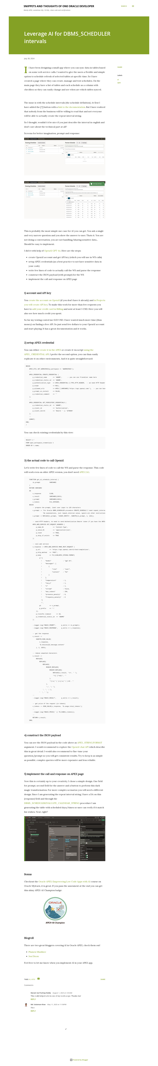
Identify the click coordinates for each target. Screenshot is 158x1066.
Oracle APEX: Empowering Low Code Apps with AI (64, 881)
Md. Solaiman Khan (38, 1004)
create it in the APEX (50, 350)
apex (119, 83)
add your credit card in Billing (47, 309)
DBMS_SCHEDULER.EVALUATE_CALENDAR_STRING (52, 803)
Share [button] (119, 67)
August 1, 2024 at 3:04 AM (62, 993)
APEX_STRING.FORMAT (89, 742)
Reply (33, 999)
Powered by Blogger (79, 1060)
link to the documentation (71, 107)
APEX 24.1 (84, 472)
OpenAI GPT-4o (52, 250)
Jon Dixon (34, 956)
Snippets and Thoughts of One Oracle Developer (59, 6)
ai (118, 80)
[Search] (124, 6)
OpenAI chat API (80, 747)
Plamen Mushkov (37, 951)
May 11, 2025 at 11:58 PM (56, 1004)
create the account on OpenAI (44, 300)
